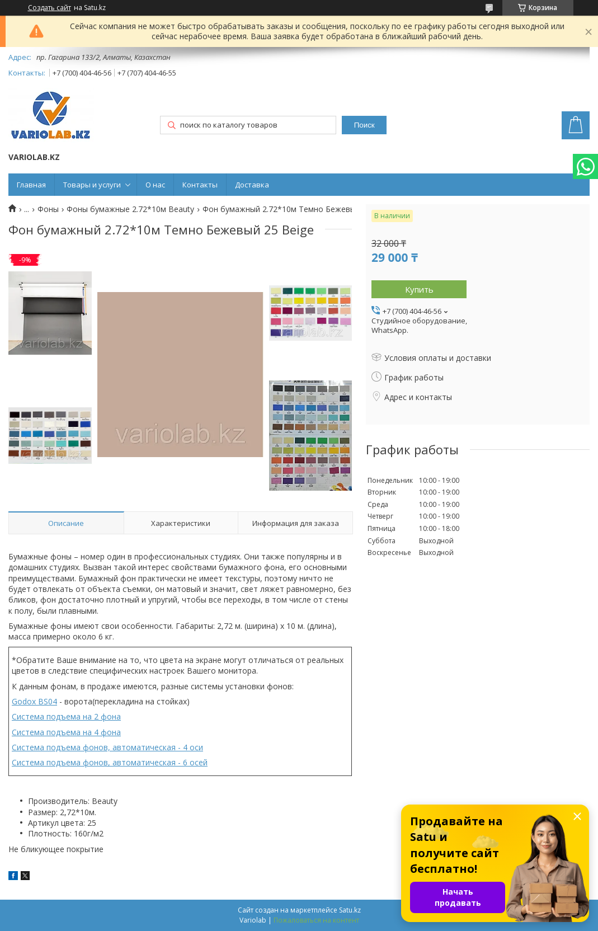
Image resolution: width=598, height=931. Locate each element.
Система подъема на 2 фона (66, 716)
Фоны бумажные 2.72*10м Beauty (130, 209)
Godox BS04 (34, 701)
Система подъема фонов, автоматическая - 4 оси (107, 747)
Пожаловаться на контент (316, 920)
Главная (31, 185)
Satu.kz (350, 910)
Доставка (252, 185)
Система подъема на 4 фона (66, 732)
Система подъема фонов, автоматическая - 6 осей (110, 762)
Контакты (200, 185)
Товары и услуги (92, 185)
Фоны (48, 209)
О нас (155, 185)
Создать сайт (49, 8)
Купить (419, 289)
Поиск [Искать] (364, 125)
